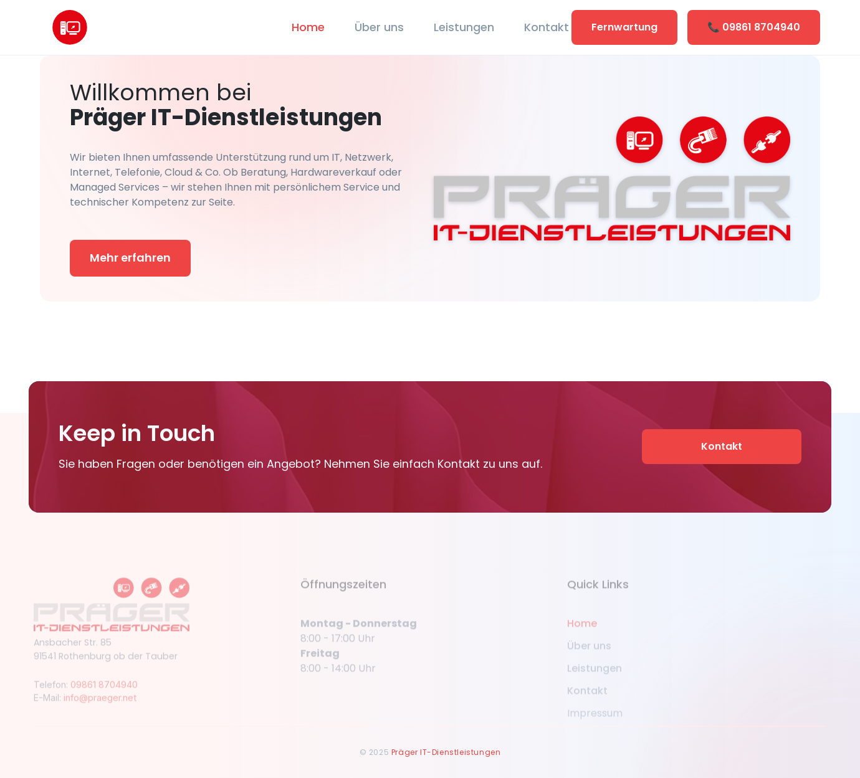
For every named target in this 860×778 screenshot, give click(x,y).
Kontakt (546, 27)
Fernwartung (624, 27)
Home (308, 27)
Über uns (379, 27)
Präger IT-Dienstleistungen (446, 752)
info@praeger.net (100, 705)
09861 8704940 (104, 691)
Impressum (595, 720)
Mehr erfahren (130, 257)
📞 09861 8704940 (753, 27)
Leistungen (464, 27)
